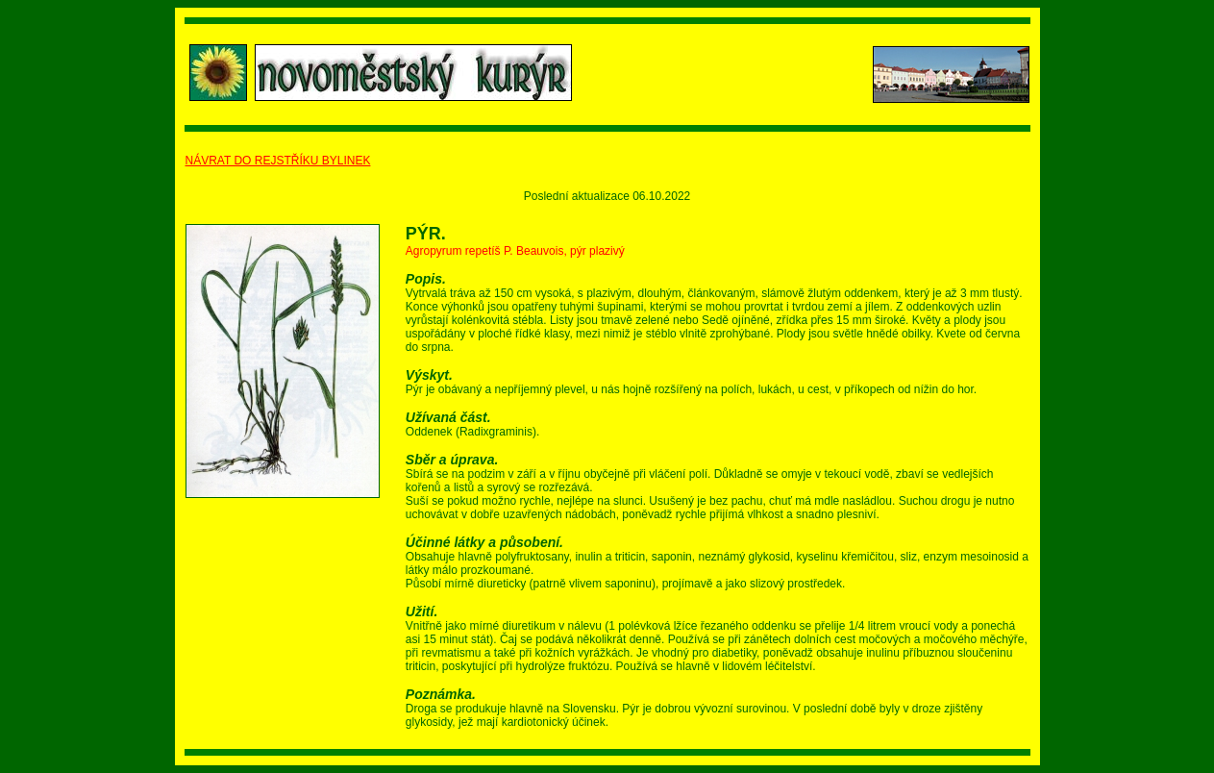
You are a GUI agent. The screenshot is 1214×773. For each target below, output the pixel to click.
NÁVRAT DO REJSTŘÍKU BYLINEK (278, 160)
